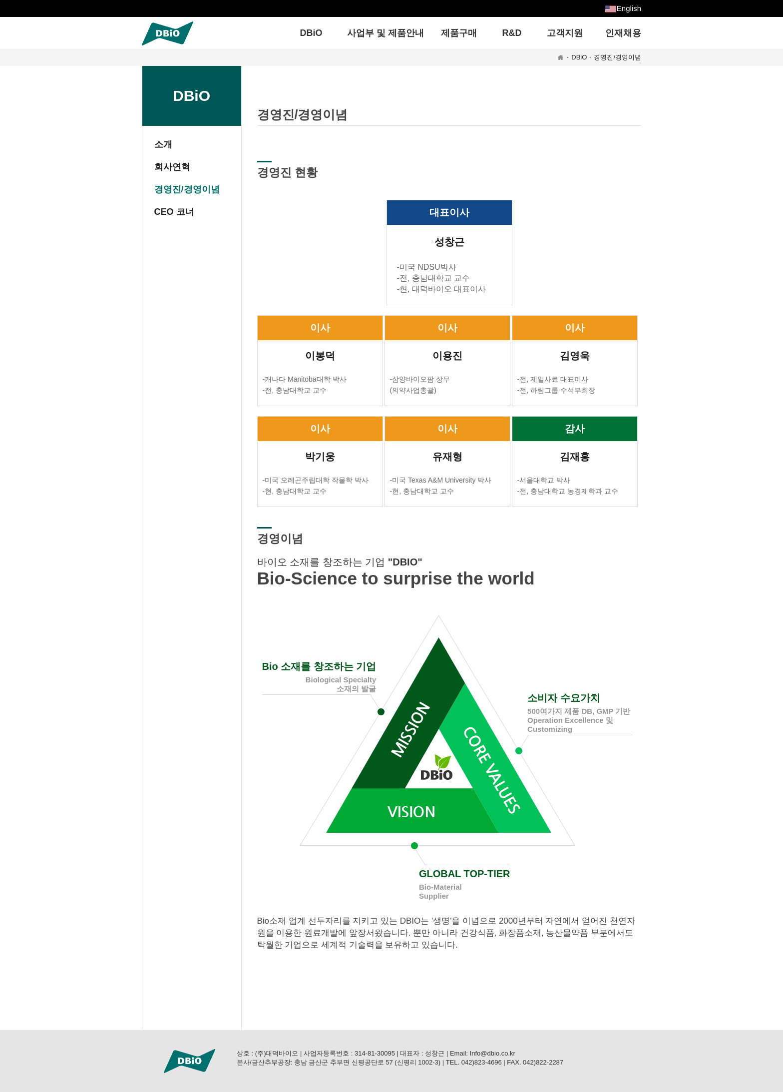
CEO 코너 (174, 212)
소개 (163, 144)
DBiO (311, 33)
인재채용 (623, 33)
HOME (560, 57)
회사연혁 (172, 167)
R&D (512, 33)
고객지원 (565, 33)
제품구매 (459, 33)
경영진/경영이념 (617, 57)
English (629, 8)
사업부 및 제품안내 (385, 33)
